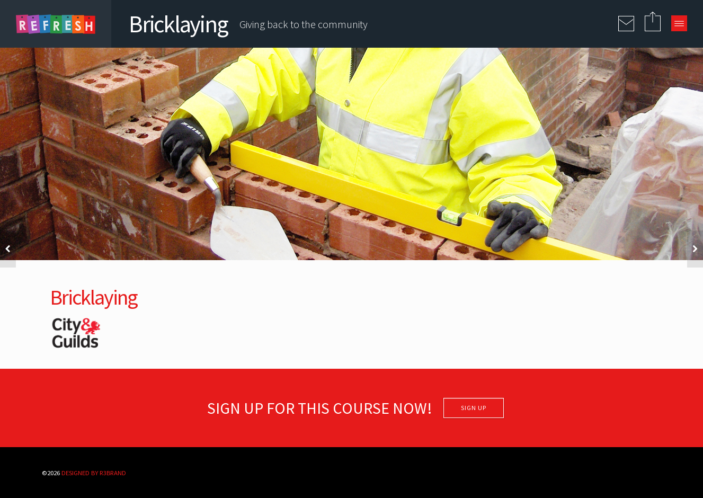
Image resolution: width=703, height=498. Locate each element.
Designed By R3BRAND (93, 472)
